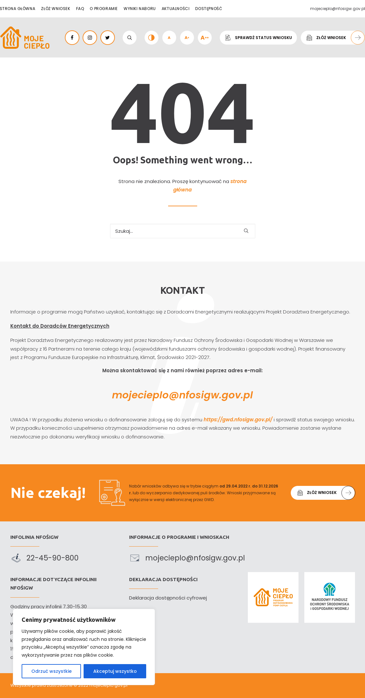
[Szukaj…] (182, 231)
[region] (84, 647)
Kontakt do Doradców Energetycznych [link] (50, 326)
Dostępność (208, 8)
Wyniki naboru (140, 8)
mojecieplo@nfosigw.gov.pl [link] (182, 395)
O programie (104, 8)
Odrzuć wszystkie (51, 671)
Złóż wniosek (55, 8)
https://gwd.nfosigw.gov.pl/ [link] (247, 419)
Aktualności (176, 8)
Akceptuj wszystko (115, 671)
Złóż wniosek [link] (335, 38)
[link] (25, 37)
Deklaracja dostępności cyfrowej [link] (168, 597)
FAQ (80, 8)
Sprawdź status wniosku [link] (258, 37)
